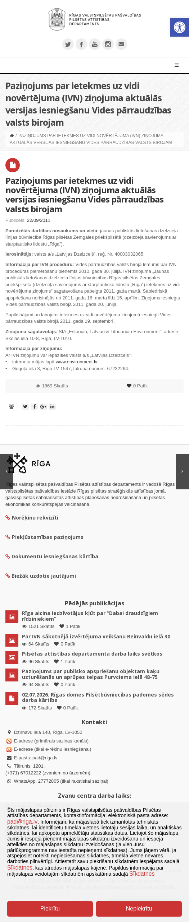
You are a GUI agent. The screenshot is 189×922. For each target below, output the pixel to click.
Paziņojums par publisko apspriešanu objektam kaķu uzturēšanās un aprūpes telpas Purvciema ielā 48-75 (90, 674)
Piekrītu (50, 908)
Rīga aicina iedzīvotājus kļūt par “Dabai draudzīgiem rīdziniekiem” (90, 616)
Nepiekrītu (139, 908)
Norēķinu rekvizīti (31, 517)
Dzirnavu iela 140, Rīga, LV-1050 (48, 732)
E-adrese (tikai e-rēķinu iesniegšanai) (52, 749)
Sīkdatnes (19, 868)
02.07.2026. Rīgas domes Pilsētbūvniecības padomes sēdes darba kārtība (98, 697)
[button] (179, 27)
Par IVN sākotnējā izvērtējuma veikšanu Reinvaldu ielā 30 (96, 636)
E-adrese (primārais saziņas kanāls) (51, 741)
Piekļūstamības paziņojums (44, 537)
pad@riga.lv (45, 757)
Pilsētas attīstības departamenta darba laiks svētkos (92, 653)
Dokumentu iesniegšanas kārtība (55, 556)
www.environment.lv (77, 361)
